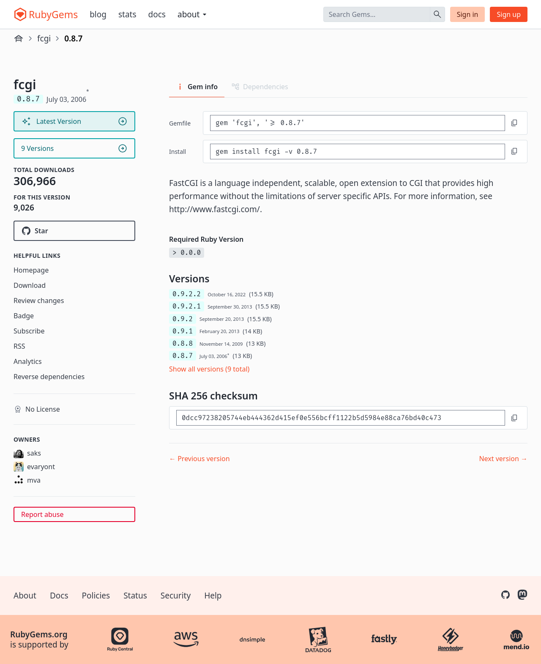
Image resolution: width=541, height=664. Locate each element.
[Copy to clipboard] (514, 123)
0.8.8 (182, 343)
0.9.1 (182, 331)
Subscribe (29, 331)
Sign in (467, 14)
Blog (98, 14)
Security (176, 595)
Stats (127, 14)
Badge (24, 315)
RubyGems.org (39, 634)
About (25, 595)
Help (212, 595)
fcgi (44, 38)
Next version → (503, 458)
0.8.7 (182, 355)
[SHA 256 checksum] (340, 418)
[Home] (18, 38)
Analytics (28, 361)
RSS (19, 346)
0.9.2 (182, 318)
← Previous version (199, 458)
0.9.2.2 (186, 294)
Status (135, 595)
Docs (157, 14)
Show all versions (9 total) (209, 369)
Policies (96, 595)
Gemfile (180, 123)
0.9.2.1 (186, 306)
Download (30, 285)
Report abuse (42, 514)
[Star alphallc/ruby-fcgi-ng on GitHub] (74, 230)
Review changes (39, 300)
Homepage (31, 270)
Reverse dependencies (49, 376)
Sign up (509, 14)
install (177, 152)
